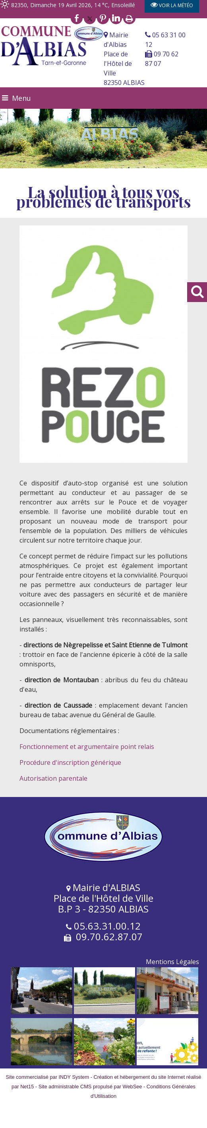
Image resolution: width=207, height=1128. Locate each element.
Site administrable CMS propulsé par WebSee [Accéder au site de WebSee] (90, 1087)
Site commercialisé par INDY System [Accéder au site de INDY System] (47, 1077)
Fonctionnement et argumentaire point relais (86, 746)
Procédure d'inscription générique (70, 762)
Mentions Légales (172, 961)
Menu (21, 98)
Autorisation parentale (53, 778)
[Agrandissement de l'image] (41, 1011)
